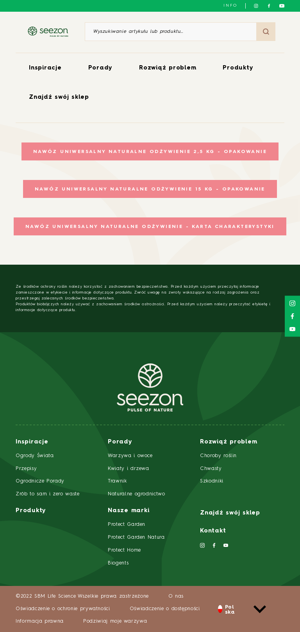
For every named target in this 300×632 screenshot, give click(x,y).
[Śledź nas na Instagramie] (256, 6)
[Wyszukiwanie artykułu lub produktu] (171, 31)
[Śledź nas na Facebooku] (268, 6)
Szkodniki (211, 481)
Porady (100, 68)
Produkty (238, 68)
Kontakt (213, 531)
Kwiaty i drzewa (128, 468)
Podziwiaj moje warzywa (115, 621)
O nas (176, 596)
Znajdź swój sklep (59, 97)
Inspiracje (45, 68)
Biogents (118, 563)
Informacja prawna (40, 621)
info (230, 5)
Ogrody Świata (35, 455)
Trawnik (117, 481)
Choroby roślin (218, 455)
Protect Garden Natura (136, 537)
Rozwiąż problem (167, 68)
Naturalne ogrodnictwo (136, 494)
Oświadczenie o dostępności (165, 608)
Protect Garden (126, 524)
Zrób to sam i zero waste (48, 494)
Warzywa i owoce (130, 455)
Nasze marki (128, 511)
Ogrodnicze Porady (40, 481)
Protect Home (124, 550)
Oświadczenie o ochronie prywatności (63, 608)
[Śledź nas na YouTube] (281, 6)
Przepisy (26, 468)
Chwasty (211, 468)
